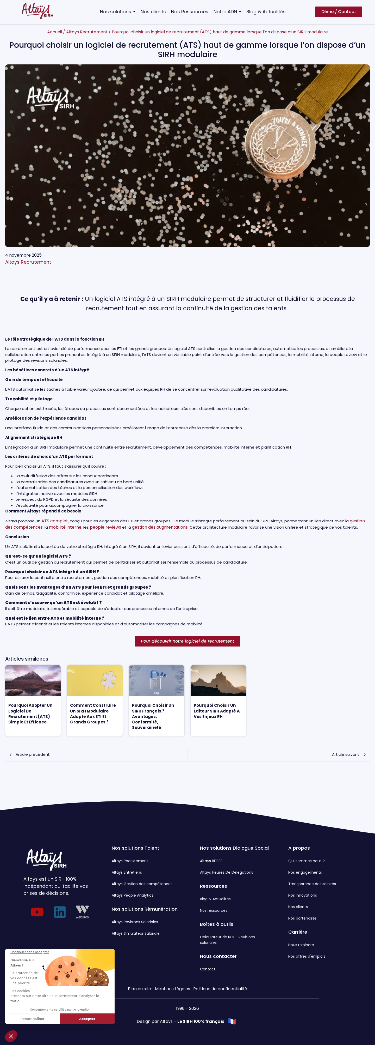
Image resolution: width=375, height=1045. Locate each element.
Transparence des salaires (312, 883)
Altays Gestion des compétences (142, 883)
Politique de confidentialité (220, 989)
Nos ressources (213, 910)
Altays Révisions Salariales (135, 922)
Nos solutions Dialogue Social (234, 848)
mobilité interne (65, 527)
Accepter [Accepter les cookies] (87, 1019)
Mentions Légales (172, 989)
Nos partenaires (302, 918)
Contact (207, 969)
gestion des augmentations (160, 527)
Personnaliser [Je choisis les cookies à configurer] (32, 1019)
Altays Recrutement (87, 32)
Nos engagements (305, 872)
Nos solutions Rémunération (145, 909)
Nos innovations (302, 895)
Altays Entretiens (127, 872)
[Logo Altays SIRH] (37, 11)
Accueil (54, 32)
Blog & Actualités (215, 899)
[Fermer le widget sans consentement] (30, 952)
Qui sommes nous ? (306, 860)
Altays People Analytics (132, 895)
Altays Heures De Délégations (226, 872)
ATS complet (54, 521)
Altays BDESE (211, 860)
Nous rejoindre (301, 944)
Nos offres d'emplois (306, 956)
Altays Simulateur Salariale (136, 933)
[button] (11, 1036)
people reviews (105, 527)
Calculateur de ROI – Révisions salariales (227, 939)
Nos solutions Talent (135, 848)
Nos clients (298, 906)
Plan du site (139, 989)
